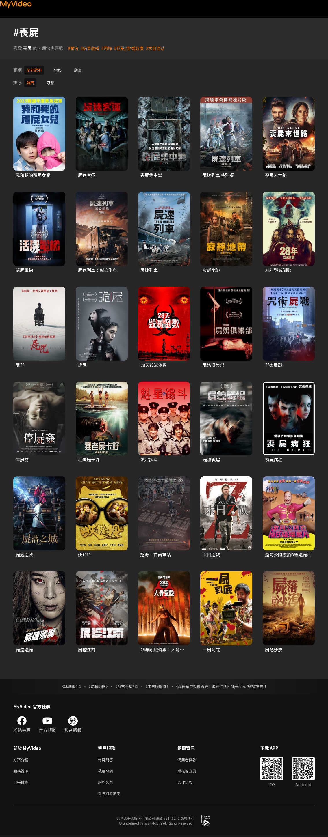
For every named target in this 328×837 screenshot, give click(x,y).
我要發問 (106, 770)
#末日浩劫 (160, 48)
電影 (60, 70)
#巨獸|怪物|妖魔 (132, 48)
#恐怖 (108, 48)
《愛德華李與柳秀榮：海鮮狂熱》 (206, 684)
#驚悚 (73, 48)
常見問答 (106, 758)
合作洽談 (189, 783)
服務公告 (106, 783)
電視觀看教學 (111, 795)
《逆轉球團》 (95, 684)
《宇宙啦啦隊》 (158, 684)
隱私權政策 (192, 770)
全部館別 (35, 70)
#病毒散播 (91, 48)
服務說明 (22, 770)
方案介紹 (22, 758)
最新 (52, 82)
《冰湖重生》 (67, 684)
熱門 (31, 82)
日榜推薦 (22, 783)
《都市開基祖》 (125, 684)
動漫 (81, 70)
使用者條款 (192, 758)
